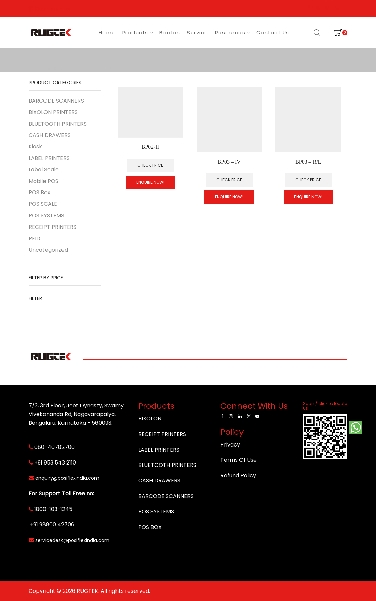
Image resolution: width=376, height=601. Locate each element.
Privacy (230, 445)
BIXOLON (149, 418)
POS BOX (150, 527)
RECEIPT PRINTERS (52, 227)
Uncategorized (48, 250)
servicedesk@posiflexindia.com (72, 540)
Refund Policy (238, 475)
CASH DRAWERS (50, 135)
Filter (35, 298)
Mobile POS (43, 181)
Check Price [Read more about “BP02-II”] (150, 165)
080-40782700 (54, 447)
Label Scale (44, 170)
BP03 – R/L (308, 162)
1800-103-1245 (53, 509)
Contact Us (272, 32)
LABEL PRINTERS (49, 158)
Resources (232, 32)
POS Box (39, 192)
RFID (34, 238)
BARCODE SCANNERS (56, 101)
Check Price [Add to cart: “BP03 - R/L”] (308, 180)
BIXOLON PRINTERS (53, 112)
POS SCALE (43, 204)
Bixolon (169, 32)
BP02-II (150, 147)
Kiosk (35, 146)
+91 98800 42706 (52, 524)
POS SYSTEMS (46, 215)
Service (197, 32)
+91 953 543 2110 (55, 463)
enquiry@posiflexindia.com (67, 478)
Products (137, 32)
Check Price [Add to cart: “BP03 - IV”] (229, 180)
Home (107, 32)
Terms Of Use (238, 460)
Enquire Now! (150, 182)
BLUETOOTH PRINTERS (58, 124)
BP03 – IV (229, 162)
